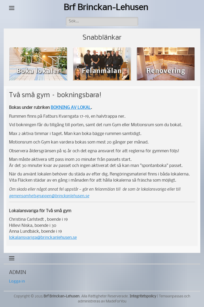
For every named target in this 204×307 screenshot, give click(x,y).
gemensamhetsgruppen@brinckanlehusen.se (49, 195)
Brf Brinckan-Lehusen (106, 7)
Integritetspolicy (143, 296)
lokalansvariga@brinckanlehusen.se (43, 237)
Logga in (17, 281)
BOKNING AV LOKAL (71, 107)
